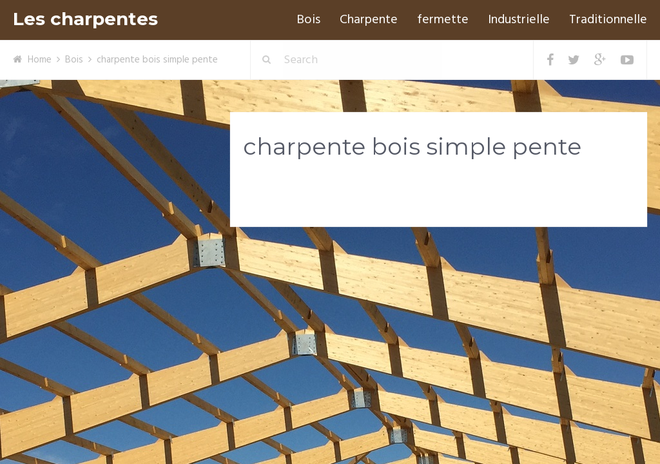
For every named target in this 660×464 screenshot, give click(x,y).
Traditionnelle (608, 20)
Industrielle (519, 20)
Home (40, 60)
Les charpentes (85, 19)
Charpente (369, 20)
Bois (308, 20)
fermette (443, 20)
